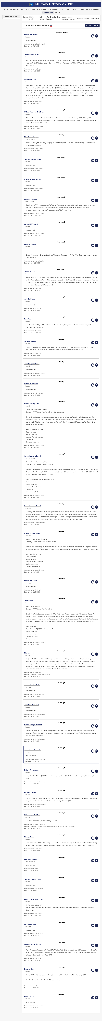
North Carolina (41, 18)
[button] (50, 35)
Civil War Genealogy (31, 18)
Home (25, 17)
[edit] (96, 35)
